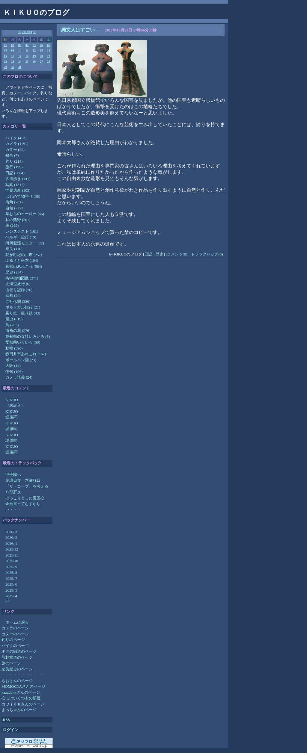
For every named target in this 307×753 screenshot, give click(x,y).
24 (19, 61)
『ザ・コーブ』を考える (26, 486)
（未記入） (15, 405)
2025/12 (11, 549)
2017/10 (27, 32)
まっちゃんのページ (19, 709)
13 (41, 50)
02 (12, 45)
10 (19, 50)
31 (19, 67)
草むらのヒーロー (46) (24, 213)
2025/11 (11, 555)
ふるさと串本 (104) (21, 260)
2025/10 (11, 561)
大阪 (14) (13, 365)
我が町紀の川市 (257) (23, 254)
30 (12, 67)
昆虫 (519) (13, 319)
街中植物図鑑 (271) (21, 278)
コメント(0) (177, 254)
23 (12, 61)
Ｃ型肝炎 (13, 492)
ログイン (10, 730)
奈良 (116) (13, 249)
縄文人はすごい (78, 29)
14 (48, 50)
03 (19, 45)
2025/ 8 (11, 572)
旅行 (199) (13, 167)
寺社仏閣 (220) (17, 301)
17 (19, 56)
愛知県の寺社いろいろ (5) (27, 336)
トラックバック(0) (207, 254)
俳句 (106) (13, 371)
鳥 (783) (12, 325)
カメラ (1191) (16, 143)
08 (5, 50)
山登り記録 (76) (18, 290)
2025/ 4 (11, 596)
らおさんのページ (17, 680)
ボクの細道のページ (19, 651)
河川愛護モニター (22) (24, 243)
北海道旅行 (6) (17, 284)
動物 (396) (13, 348)
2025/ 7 (11, 578)
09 (12, 50)
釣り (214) (13, 161)
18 (26, 56)
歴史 (159, 254)
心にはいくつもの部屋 (20, 698)
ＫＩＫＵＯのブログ (37, 12)
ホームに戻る (17, 622)
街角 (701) (13, 202)
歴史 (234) (13, 272)
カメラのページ (15, 628)
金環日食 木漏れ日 (22, 480)
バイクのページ (15, 645)
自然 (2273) (15, 208)
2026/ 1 (11, 543)
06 (41, 45)
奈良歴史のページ (17, 669)
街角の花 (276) (17, 330)
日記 (148, 254)
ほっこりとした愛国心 (24, 498)
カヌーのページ (15, 634)
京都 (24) (13, 295)
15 (5, 56)
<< (19, 32)
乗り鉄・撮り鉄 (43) (22, 313)
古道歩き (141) (17, 178)
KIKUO (11, 399)
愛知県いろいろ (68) (22, 342)
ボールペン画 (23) (20, 360)
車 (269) (12, 225)
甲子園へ (13, 474)
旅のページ (11, 663)
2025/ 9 (11, 567)
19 (34, 56)
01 (5, 45)
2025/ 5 (11, 590)
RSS (6, 719)
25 (26, 61)
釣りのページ (13, 639)
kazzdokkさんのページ (20, 692)
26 (34, 61)
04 (26, 45)
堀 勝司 (11, 417)
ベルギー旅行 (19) (20, 237)
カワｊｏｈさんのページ (22, 704)
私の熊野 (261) (17, 219)
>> (34, 32)
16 (12, 56)
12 (34, 50)
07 (48, 45)
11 (26, 50)
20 (41, 56)
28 (48, 61)
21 (48, 56)
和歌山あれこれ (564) (23, 266)
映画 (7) (12, 155)
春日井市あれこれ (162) (25, 354)
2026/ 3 (11, 532)
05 (34, 45)
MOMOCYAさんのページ (23, 686)
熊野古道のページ (17, 657)
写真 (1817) (15, 184)
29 (5, 67)
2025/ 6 (11, 584)
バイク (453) (15, 138)
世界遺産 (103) (17, 190)
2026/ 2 (11, 537)
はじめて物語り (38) (22, 196)
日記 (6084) (15, 173)
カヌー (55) (15, 149)
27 (41, 61)
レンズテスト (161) (21, 231)
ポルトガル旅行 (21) (22, 307)
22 (5, 61)
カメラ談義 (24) (18, 377)
